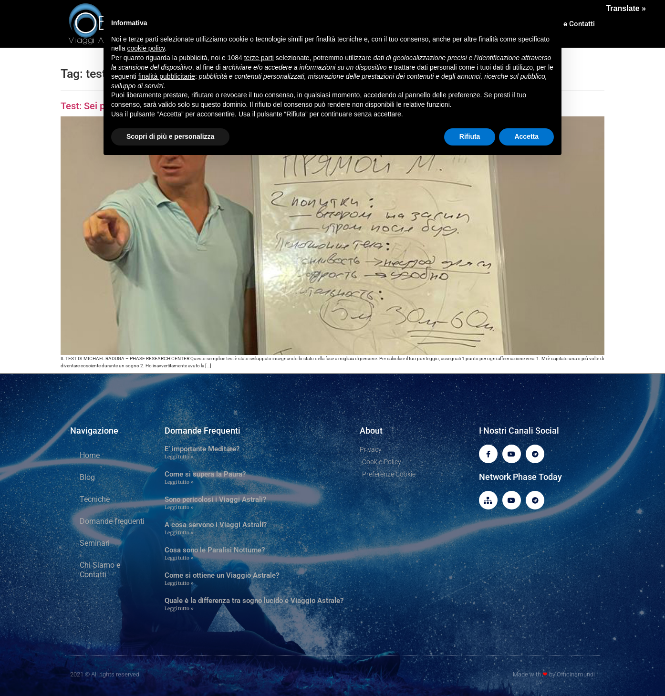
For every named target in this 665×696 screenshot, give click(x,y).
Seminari (95, 543)
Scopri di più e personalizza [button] (170, 136)
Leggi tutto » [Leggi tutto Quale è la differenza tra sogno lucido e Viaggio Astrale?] (179, 608)
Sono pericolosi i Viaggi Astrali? (215, 499)
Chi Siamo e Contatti (100, 570)
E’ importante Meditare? (202, 449)
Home (90, 455)
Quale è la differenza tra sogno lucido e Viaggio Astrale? (254, 600)
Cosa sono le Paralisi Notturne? (215, 550)
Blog (87, 477)
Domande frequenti (112, 521)
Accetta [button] (526, 136)
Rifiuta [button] (469, 136)
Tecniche (95, 499)
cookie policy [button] (146, 48)
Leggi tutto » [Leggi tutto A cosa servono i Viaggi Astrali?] (179, 533)
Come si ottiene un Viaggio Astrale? (222, 575)
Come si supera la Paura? (205, 474)
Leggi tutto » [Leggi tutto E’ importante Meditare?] (179, 457)
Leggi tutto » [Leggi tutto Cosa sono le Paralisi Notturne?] (179, 558)
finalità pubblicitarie (166, 76)
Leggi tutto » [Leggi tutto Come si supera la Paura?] (179, 482)
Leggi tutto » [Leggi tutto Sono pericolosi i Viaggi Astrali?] (179, 507)
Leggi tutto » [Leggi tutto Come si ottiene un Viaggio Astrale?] (179, 583)
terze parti (259, 58)
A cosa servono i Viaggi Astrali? (216, 524)
